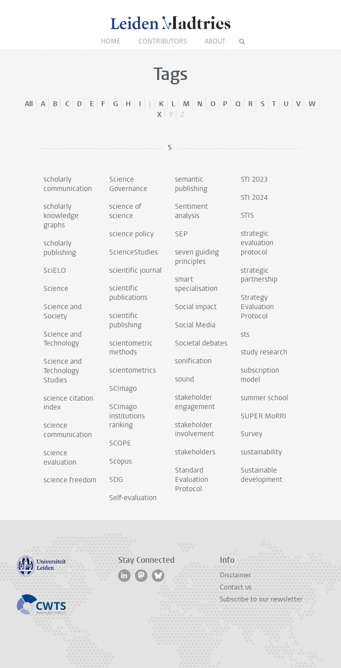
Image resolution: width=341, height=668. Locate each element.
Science (56, 288)
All (29, 103)
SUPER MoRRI (263, 416)
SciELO (55, 270)
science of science (125, 211)
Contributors (163, 41)
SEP (181, 234)
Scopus (120, 461)
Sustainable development (261, 474)
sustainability (261, 452)
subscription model (260, 375)
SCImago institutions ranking (127, 416)
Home (111, 41)
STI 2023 (254, 179)
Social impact (196, 306)
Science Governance (128, 184)
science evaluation (60, 457)
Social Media (195, 325)
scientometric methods (131, 347)
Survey (251, 433)
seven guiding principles (197, 256)
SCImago (123, 388)
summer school (264, 397)
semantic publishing (191, 184)
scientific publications (128, 292)
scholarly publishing (60, 248)
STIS (247, 215)
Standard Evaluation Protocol (191, 479)
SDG (116, 479)
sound (184, 379)
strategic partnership (259, 275)
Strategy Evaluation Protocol (257, 307)
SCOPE (120, 443)
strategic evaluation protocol (257, 243)
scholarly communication (68, 184)
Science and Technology (63, 339)
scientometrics (132, 370)
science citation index (68, 403)
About (215, 41)
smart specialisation (196, 283)
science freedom (70, 480)
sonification (193, 361)
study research (264, 352)
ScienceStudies (133, 252)
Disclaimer (235, 575)
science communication (68, 430)
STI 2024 (254, 197)
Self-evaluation (133, 497)
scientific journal (135, 270)
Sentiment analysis (191, 211)
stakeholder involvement (194, 429)
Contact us (236, 587)
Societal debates (201, 343)
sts (245, 334)
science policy (131, 234)
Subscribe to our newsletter (261, 599)
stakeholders (195, 452)
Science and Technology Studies (63, 371)
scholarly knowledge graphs (61, 216)
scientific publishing (125, 320)
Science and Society (63, 311)
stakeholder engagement (195, 402)
